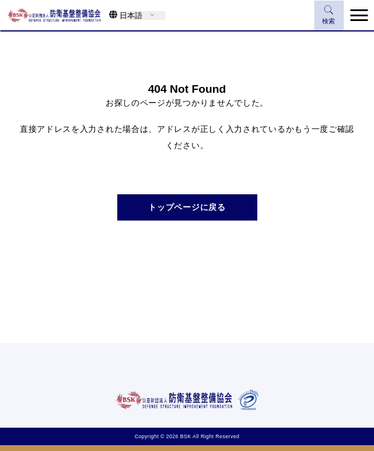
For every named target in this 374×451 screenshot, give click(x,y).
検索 (328, 15)
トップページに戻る (186, 207)
